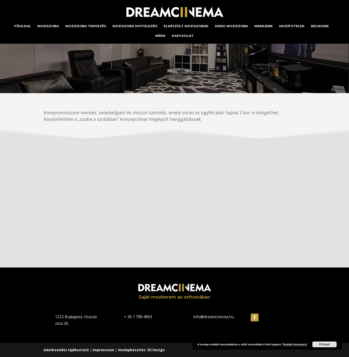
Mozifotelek (292, 26)
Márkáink (263, 26)
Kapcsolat (183, 36)
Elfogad (324, 344)
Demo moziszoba (231, 26)
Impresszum (103, 350)
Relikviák (320, 26)
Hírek (160, 36)
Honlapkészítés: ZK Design (141, 350)
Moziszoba (48, 26)
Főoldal (22, 26)
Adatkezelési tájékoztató (66, 350)
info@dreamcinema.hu (213, 316)
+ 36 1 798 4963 (138, 316)
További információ (294, 344)
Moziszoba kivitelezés (135, 26)
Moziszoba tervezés (85, 26)
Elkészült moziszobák (186, 26)
